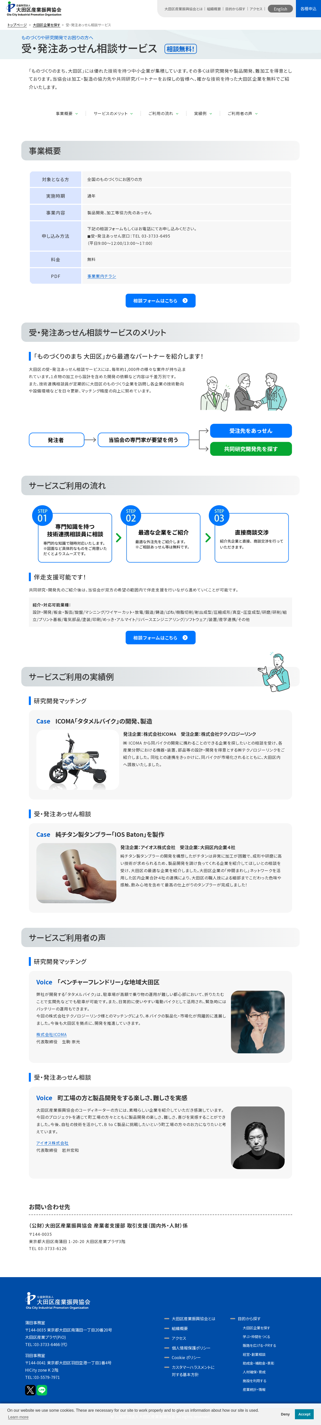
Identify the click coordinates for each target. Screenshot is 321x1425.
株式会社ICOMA (51, 1034)
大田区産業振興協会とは (184, 9)
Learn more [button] (18, 1417)
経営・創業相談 (254, 1354)
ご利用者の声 (240, 113)
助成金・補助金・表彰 (258, 1363)
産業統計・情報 (254, 1389)
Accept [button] (304, 1414)
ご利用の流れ (160, 113)
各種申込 (308, 9)
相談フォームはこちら (155, 300)
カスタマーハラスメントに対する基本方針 (193, 1370)
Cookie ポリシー (186, 1357)
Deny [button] (285, 1414)
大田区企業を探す (46, 24)
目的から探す (235, 9)
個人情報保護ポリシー (191, 1348)
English (280, 9)
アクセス (256, 9)
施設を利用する (255, 1380)
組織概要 (214, 9)
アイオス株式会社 (52, 1143)
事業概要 (64, 113)
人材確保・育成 (254, 1371)
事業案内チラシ (101, 276)
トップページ (17, 24)
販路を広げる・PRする (259, 1345)
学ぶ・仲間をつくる (256, 1336)
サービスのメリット (111, 113)
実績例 (200, 113)
